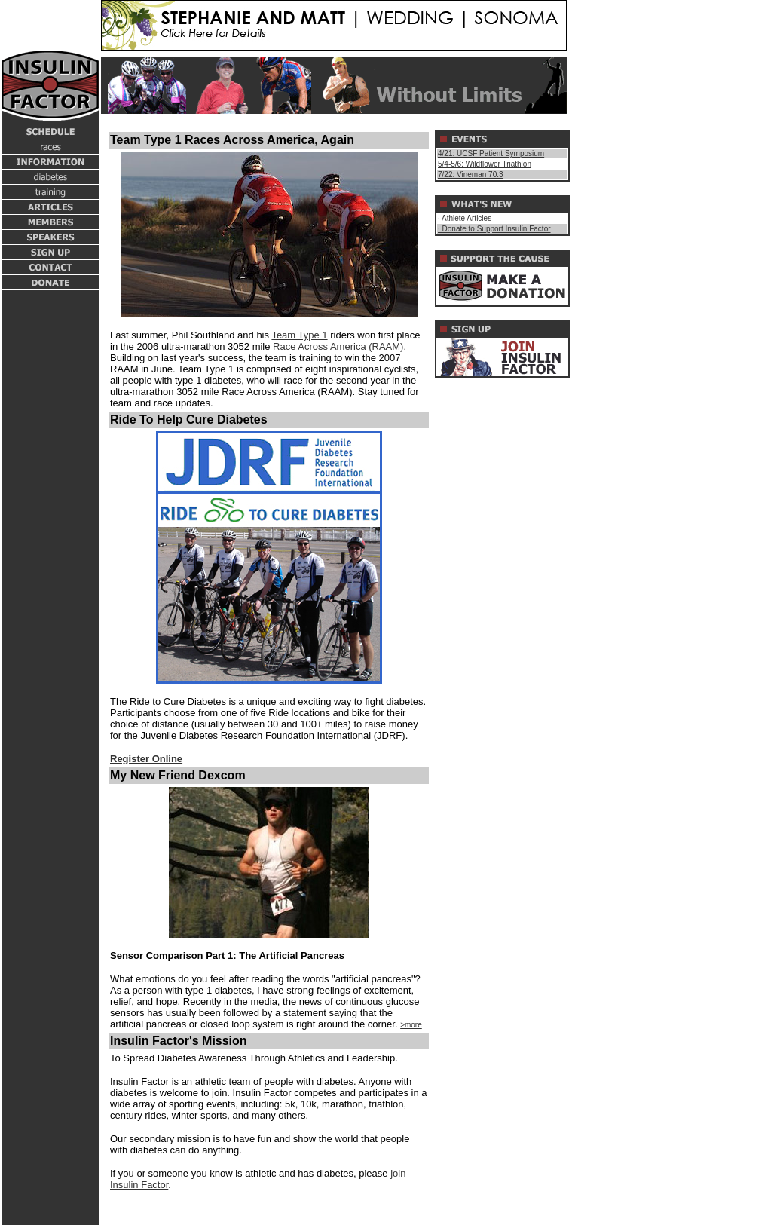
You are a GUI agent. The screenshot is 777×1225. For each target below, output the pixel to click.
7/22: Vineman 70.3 (470, 174)
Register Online (146, 758)
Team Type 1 (299, 335)
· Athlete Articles (464, 218)
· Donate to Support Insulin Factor (494, 229)
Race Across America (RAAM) (338, 346)
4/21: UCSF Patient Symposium (491, 153)
